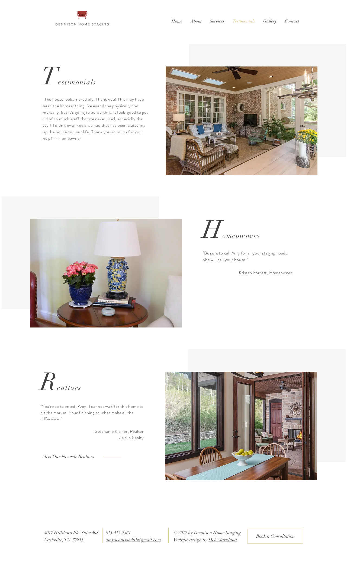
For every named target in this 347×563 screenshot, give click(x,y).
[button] (196, 21)
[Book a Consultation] (275, 536)
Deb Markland (222, 540)
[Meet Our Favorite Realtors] (71, 456)
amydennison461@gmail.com (133, 540)
